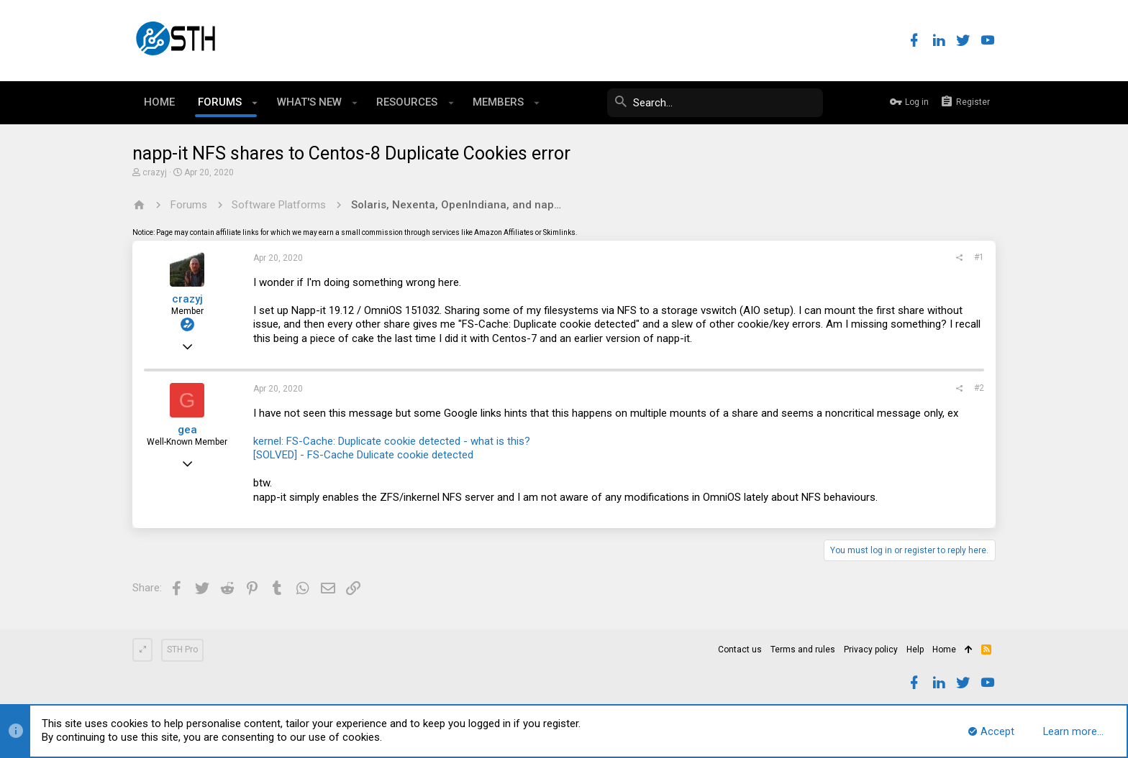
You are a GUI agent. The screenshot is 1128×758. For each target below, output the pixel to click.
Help (915, 649)
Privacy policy (871, 649)
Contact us (740, 649)
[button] (255, 102)
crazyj (154, 172)
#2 (979, 388)
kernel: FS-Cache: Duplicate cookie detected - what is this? (391, 441)
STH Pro (182, 649)
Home (944, 649)
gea (187, 429)
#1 (979, 257)
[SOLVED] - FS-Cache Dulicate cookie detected (363, 454)
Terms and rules (802, 649)
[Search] (715, 102)
